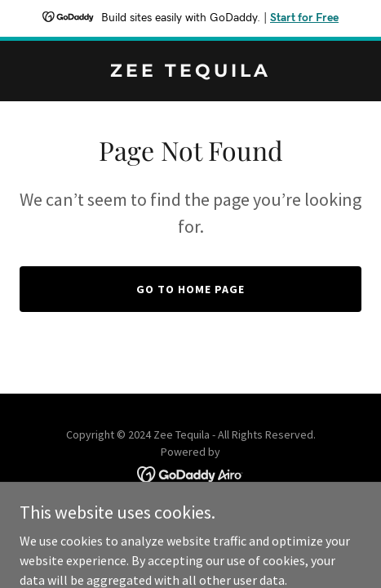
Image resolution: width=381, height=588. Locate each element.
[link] (190, 72)
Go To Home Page (190, 289)
